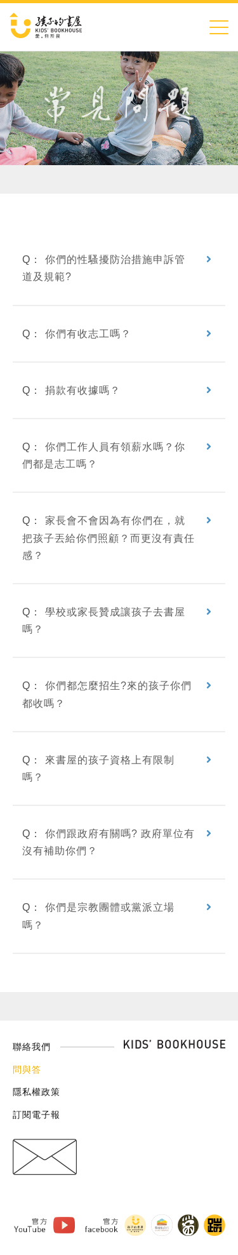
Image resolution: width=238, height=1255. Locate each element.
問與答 (27, 1069)
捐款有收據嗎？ (83, 390)
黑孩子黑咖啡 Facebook (188, 1225)
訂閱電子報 (36, 1115)
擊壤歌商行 (161, 1225)
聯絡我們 (32, 1047)
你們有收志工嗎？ (88, 333)
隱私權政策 (36, 1092)
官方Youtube (29, 1225)
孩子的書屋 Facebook (134, 1225)
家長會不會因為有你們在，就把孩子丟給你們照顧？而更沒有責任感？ (108, 537)
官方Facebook (100, 1225)
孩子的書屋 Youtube (63, 1225)
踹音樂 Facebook (214, 1225)
